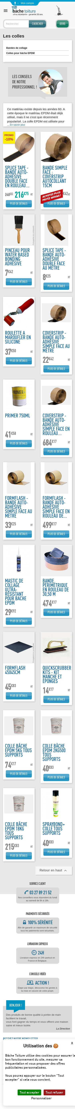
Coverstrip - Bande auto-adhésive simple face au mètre (56, 342)
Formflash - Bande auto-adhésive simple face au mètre (18, 507)
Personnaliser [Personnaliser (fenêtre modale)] (41, 1098)
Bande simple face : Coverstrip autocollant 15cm (55, 176)
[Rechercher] (25, 23)
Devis (62, 24)
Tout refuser (54, 1092)
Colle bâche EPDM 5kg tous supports (18, 750)
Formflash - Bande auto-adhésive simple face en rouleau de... (56, 507)
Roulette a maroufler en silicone (18, 337)
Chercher (37, 24)
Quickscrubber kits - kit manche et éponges (57, 674)
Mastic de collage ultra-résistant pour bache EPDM (15, 592)
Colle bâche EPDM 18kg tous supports (16, 830)
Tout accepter (29, 1092)
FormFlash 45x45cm (15, 670)
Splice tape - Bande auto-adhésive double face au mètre (54, 259)
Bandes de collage (16, 48)
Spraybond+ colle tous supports (54, 828)
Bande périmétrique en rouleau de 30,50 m (56, 587)
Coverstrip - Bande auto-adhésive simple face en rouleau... (56, 424)
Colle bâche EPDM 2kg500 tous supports (54, 752)
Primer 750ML (17, 415)
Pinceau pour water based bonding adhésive (17, 257)
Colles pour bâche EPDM (20, 53)
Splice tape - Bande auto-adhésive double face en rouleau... (17, 176)
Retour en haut (54, 870)
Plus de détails (18, 204)
